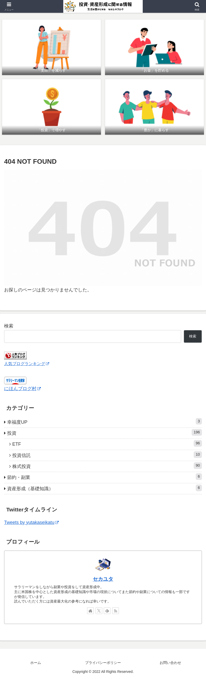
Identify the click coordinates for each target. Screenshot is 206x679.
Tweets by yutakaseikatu (31, 522)
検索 (8, 325)
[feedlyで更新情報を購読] (107, 610)
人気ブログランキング (26, 363)
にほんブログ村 (22, 388)
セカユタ (103, 579)
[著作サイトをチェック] (90, 610)
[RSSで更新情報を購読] (115, 610)
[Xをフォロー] (99, 610)
